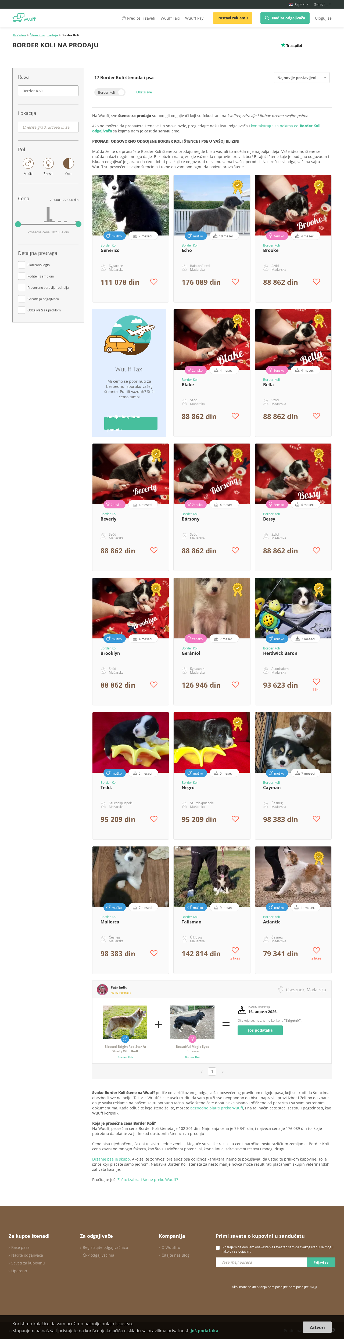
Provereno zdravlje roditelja (48, 287)
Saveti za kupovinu (28, 1263)
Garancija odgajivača (43, 299)
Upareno (19, 1270)
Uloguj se (323, 18)
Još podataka (260, 1030)
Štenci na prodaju (44, 35)
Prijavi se (321, 1262)
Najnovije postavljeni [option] (296, 77)
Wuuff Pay (194, 18)
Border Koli (106, 92)
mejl (313, 1287)
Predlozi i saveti (138, 18)
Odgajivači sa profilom (44, 310)
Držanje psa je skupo (111, 1159)
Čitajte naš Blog (175, 1255)
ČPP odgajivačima (98, 1255)
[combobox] (48, 90)
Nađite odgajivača (288, 17)
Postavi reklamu (232, 17)
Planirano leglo (38, 265)
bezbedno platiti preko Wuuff (216, 1107)
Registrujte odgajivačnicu (105, 1247)
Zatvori (317, 1327)
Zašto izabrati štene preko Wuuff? (147, 1179)
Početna (19, 35)
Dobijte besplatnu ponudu (123, 423)
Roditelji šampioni (40, 276)
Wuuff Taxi (170, 18)
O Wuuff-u (171, 1247)
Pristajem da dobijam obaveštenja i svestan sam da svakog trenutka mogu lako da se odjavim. (278, 1249)
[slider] (18, 224)
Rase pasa (20, 1247)
